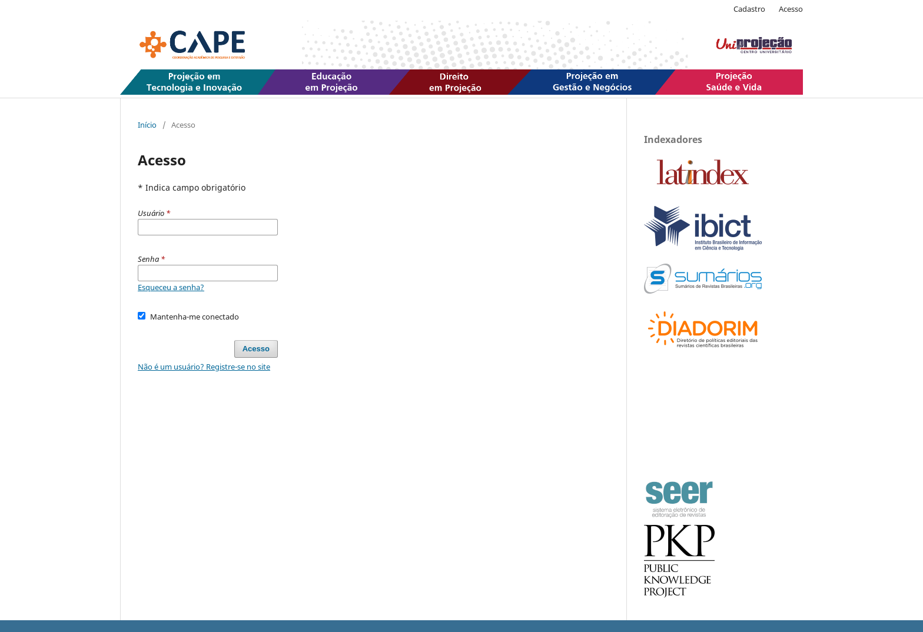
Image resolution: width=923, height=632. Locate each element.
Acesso (791, 9)
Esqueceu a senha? (171, 287)
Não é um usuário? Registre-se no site (204, 366)
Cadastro (749, 9)
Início (147, 124)
